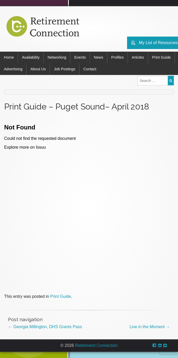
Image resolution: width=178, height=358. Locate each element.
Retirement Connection (96, 345)
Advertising (13, 69)
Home (9, 57)
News (98, 57)
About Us (38, 69)
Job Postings (64, 69)
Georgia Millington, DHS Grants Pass (45, 327)
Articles (138, 57)
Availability (30, 57)
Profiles (117, 57)
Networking (57, 57)
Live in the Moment (149, 327)
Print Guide (161, 57)
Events (80, 57)
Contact (89, 69)
